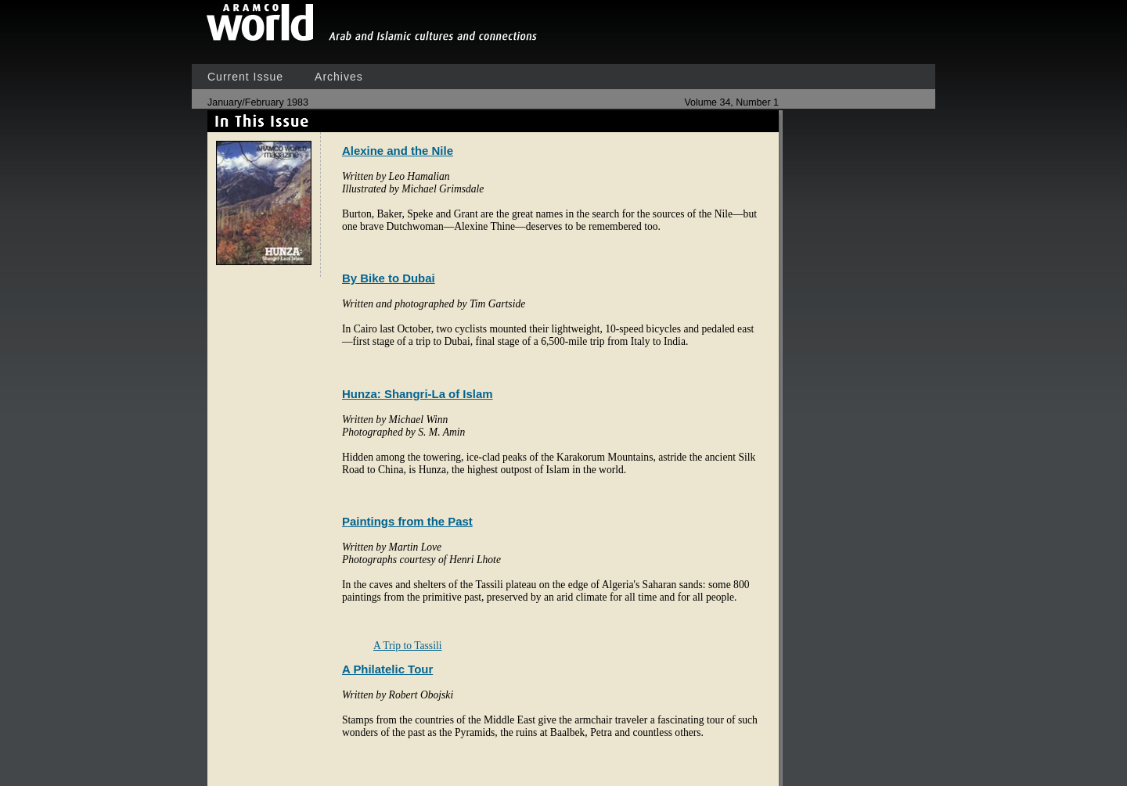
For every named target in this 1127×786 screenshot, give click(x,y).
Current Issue (245, 76)
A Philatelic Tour (387, 669)
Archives (339, 76)
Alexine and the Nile (397, 150)
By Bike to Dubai (388, 278)
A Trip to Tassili (407, 645)
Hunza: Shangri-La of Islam (417, 393)
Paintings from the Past (407, 521)
